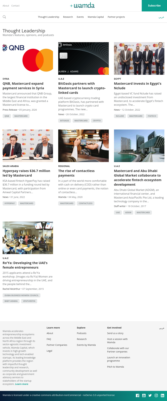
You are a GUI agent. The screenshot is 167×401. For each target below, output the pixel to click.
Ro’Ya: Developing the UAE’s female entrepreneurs (25, 265)
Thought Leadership (48, 16)
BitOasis (64, 120)
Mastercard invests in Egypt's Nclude (137, 85)
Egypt (117, 78)
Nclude (120, 116)
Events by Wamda (86, 344)
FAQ (49, 339)
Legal (49, 350)
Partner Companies (57, 344)
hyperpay (10, 203)
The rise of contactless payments (76, 173)
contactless (85, 203)
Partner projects (116, 16)
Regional (64, 166)
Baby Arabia (11, 301)
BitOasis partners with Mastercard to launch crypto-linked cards (82, 88)
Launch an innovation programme (118, 359)
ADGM (128, 212)
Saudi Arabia (11, 166)
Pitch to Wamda (115, 366)
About (6, 5)
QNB (7, 116)
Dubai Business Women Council (21, 295)
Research (68, 16)
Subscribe (154, 5)
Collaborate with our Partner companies (118, 350)
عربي (161, 17)
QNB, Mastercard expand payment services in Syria (23, 85)
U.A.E (61, 78)
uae (118, 212)
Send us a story (115, 333)
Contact (15, 5)
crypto (97, 120)
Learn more (21, 384)
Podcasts (81, 333)
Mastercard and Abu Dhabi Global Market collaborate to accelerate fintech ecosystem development (137, 178)
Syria (6, 78)
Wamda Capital (96, 16)
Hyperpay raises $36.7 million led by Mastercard (26, 173)
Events (80, 16)
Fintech (152, 116)
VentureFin (29, 301)
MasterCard (21, 116)
